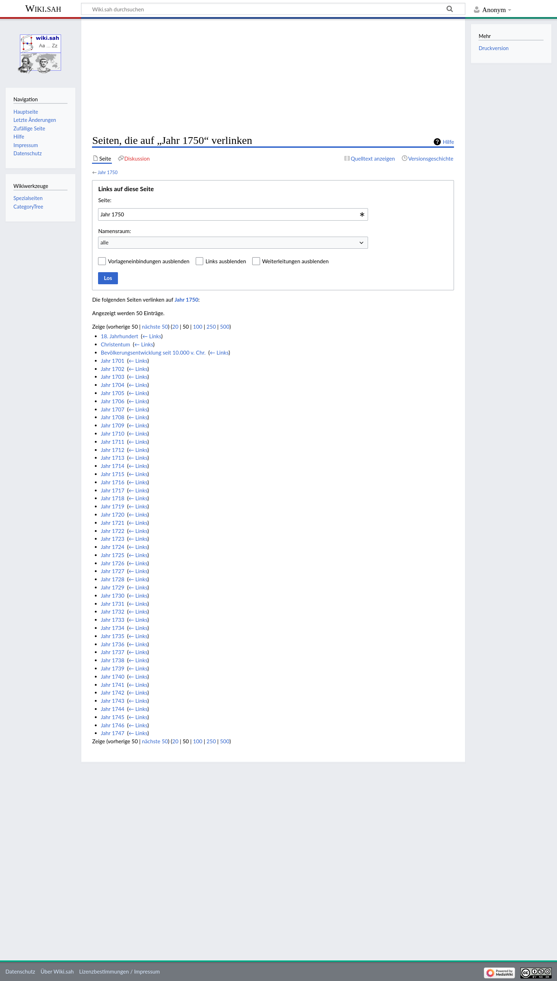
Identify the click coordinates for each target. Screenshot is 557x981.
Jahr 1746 (112, 725)
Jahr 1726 (112, 563)
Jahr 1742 (112, 692)
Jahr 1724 (112, 547)
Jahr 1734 (112, 628)
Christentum (115, 344)
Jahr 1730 (112, 595)
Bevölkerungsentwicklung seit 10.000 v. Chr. (153, 352)
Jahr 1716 (112, 482)
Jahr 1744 (112, 709)
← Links (151, 336)
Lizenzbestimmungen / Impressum (119, 971)
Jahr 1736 (112, 644)
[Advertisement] (273, 76)
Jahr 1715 (112, 474)
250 (211, 326)
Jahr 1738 (112, 660)
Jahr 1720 (112, 514)
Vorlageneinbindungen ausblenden (148, 261)
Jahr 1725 (112, 555)
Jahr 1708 (112, 417)
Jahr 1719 (112, 506)
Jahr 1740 (112, 676)
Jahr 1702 (112, 369)
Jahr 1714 (112, 466)
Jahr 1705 (112, 393)
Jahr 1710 (112, 433)
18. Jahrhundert (119, 336)
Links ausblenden (225, 261)
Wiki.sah (43, 8)
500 (224, 326)
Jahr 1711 (112, 441)
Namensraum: (114, 231)
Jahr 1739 (112, 668)
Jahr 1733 (112, 619)
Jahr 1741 (112, 684)
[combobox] (233, 214)
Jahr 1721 (112, 522)
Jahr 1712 (112, 450)
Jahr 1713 (112, 457)
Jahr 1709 (112, 425)
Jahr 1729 (112, 587)
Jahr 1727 (112, 571)
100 (197, 326)
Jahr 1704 (112, 385)
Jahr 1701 (112, 360)
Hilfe (448, 142)
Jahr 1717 (112, 490)
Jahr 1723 (112, 538)
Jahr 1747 (112, 733)
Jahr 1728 (112, 579)
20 (175, 326)
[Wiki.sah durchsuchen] (273, 9)
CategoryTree (28, 207)
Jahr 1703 (112, 376)
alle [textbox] (105, 242)
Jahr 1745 (112, 717)
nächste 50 (155, 326)
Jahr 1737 (112, 652)
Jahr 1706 (112, 401)
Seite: (104, 200)
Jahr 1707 (112, 409)
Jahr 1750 (108, 172)
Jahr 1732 (112, 611)
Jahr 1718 (112, 498)
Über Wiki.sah (57, 971)
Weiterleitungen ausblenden (295, 261)
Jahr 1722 (112, 531)
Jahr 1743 (112, 700)
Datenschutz (20, 971)
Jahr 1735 (112, 636)
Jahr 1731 (112, 603)
